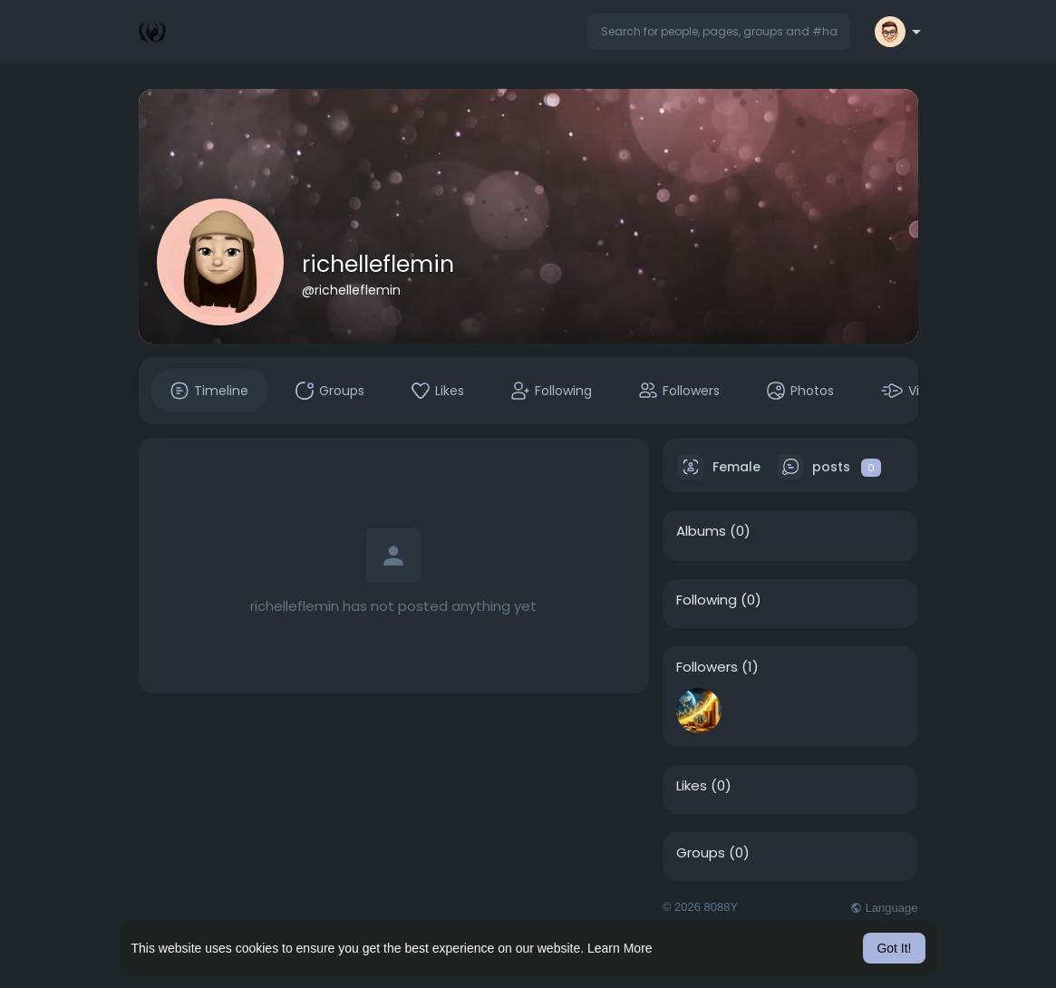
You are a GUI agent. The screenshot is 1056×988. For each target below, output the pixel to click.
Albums (701, 531)
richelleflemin (378, 264)
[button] (718, 32)
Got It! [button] (894, 948)
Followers (707, 667)
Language (883, 908)
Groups (700, 853)
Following (706, 600)
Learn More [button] (620, 948)
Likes (691, 786)
